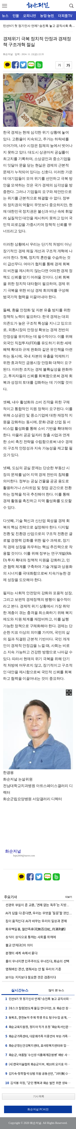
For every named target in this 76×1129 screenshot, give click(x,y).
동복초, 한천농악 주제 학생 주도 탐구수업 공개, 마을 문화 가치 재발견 (39, 1017)
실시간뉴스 (19, 990)
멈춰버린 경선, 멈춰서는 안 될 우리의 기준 (33, 969)
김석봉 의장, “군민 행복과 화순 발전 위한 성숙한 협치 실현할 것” (39, 1082)
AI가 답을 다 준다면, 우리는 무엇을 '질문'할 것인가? (39, 912)
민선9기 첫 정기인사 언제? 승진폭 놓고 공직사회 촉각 (39, 998)
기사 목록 (38, 1096)
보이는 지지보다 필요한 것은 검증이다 (30, 977)
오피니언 (29, 15)
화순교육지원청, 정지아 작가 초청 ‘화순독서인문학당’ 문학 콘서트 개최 (39, 1026)
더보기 (68, 896)
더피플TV (65, 15)
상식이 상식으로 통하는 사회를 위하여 (30, 936)
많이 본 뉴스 (56, 990)
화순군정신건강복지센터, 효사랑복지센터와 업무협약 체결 (39, 1045)
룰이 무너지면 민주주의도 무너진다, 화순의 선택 (37, 961)
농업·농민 (47, 15)
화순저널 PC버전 (38, 1109)
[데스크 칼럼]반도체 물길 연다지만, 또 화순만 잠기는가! (39, 1008)
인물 (16, 15)
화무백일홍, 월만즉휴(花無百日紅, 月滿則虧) (35, 929)
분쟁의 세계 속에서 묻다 (21, 952)
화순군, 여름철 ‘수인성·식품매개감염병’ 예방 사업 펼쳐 (39, 1054)
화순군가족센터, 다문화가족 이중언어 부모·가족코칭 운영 (39, 1036)
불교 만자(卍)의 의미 (19, 945)
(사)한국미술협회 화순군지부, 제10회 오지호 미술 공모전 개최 (39, 1064)
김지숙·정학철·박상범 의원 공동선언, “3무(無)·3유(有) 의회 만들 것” (39, 1073)
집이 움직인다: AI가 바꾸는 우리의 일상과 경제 (36, 920)
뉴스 (5, 15)
